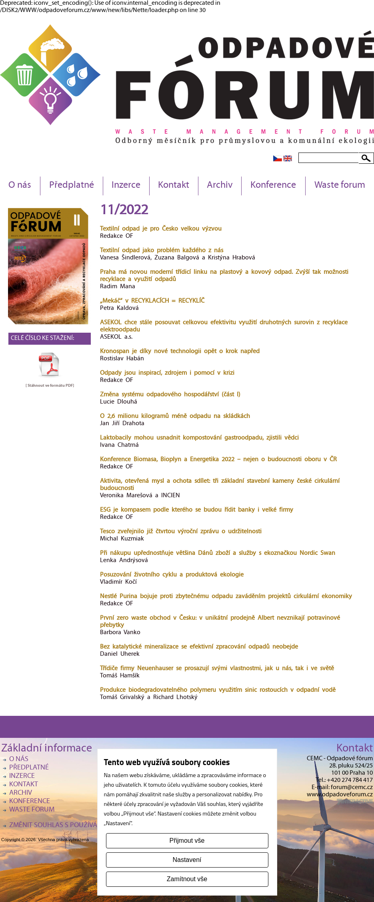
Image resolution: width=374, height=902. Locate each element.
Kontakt (173, 185)
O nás (19, 185)
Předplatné (71, 185)
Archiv (220, 185)
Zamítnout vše (187, 879)
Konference (273, 185)
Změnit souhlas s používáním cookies (73, 825)
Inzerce (126, 185)
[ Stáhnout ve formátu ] (50, 385)
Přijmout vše (186, 840)
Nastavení (186, 859)
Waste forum (339, 185)
